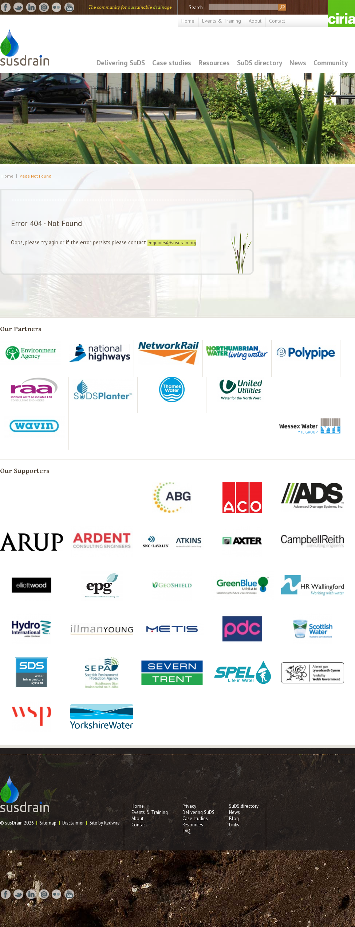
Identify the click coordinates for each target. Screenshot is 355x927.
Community (330, 62)
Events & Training (221, 21)
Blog (234, 818)
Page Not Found (35, 176)
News (297, 62)
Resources (214, 62)
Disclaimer (73, 823)
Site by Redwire (105, 823)
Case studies (171, 62)
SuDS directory (259, 62)
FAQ (186, 831)
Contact (277, 21)
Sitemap (48, 823)
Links (234, 825)
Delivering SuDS (120, 62)
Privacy (189, 806)
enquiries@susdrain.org (171, 243)
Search (196, 7)
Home (187, 21)
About (255, 21)
